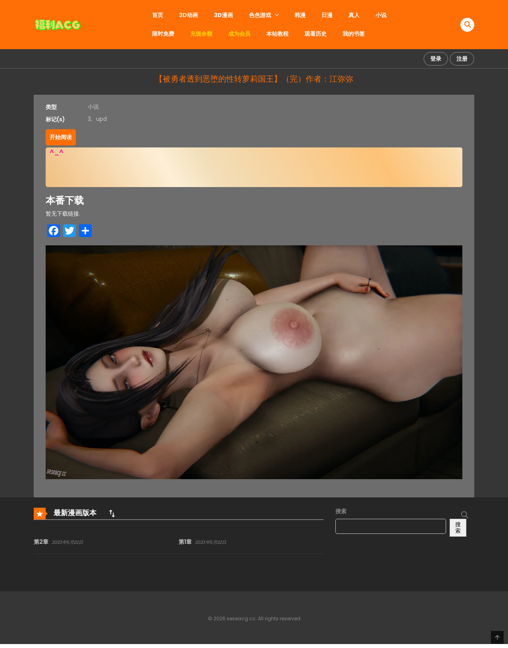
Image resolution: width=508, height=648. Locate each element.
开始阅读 (61, 137)
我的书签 (354, 34)
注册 (462, 59)
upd (101, 119)
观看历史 (315, 34)
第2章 (41, 542)
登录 (435, 59)
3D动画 (188, 15)
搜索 (340, 511)
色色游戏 (260, 15)
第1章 (185, 542)
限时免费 (163, 34)
